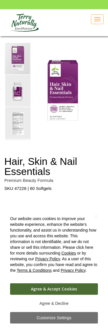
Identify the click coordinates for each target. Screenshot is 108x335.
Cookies (68, 253)
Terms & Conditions (34, 270)
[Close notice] (96, 216)
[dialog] (54, 267)
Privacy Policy (47, 259)
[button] (18, 90)
